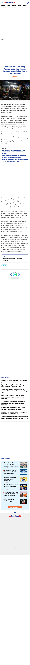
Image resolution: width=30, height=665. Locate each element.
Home (3, 5)
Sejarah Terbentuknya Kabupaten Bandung (12, 259)
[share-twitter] (14, 274)
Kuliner (25, 5)
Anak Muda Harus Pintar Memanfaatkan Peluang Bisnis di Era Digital (11, 493)
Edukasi (14, 5)
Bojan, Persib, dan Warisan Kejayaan (9, 500)
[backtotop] (15, 513)
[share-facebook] (11, 274)
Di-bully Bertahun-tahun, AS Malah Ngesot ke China (11, 486)
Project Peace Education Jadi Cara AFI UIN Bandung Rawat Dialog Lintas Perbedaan (11, 464)
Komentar (15, 278)
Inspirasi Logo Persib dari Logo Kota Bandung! (10, 479)
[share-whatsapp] (16, 274)
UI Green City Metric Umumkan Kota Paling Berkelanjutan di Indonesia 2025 (10, 471)
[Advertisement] (15, 22)
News (8, 5)
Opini (19, 5)
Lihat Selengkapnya (15, 507)
